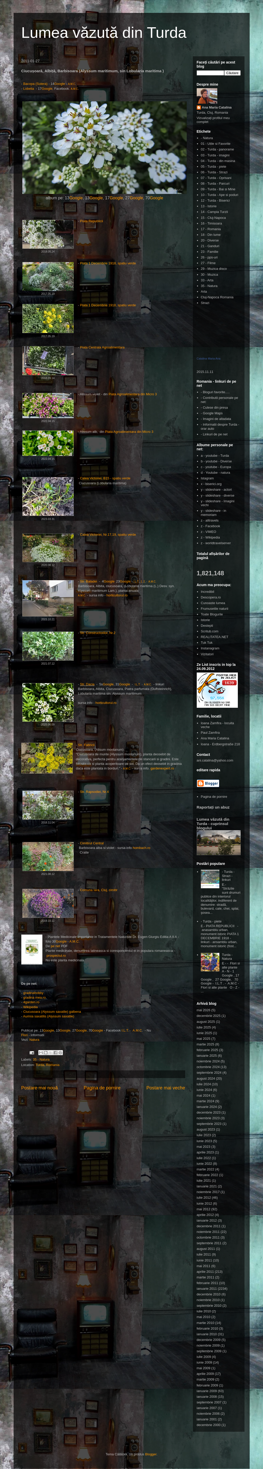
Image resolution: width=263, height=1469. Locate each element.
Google (59, 84)
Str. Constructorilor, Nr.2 (97, 633)
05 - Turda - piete (213, 166)
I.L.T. (136, 581)
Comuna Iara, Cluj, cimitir (98, 890)
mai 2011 (203, 1266)
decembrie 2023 (209, 1112)
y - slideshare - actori (216, 489)
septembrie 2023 (209, 1124)
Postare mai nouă (39, 1087)
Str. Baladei (89, 581)
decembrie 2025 (209, 1016)
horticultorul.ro (117, 595)
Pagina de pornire (102, 1087)
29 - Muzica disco (214, 269)
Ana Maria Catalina (217, 107)
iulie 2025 (204, 1027)
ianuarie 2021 (207, 1186)
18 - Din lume (211, 235)
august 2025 (206, 1022)
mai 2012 (203, 1209)
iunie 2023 (204, 1141)
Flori (24, 1035)
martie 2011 (205, 1277)
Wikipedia (30, 1007)
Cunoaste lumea (213, 603)
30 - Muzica (209, 274)
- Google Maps (212, 413)
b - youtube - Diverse (216, 461)
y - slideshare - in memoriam (213, 513)
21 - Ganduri (210, 246)
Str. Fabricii (86, 745)
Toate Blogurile (212, 614)
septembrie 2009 (209, 1351)
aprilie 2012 (205, 1215)
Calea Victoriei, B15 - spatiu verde (105, 478)
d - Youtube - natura (215, 472)
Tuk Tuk (207, 642)
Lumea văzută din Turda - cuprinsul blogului (213, 823)
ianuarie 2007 (207, 1408)
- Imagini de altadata (216, 419)
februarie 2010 (207, 1328)
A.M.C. (152, 581)
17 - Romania (211, 229)
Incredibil (207, 592)
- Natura (207, 138)
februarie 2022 (207, 1175)
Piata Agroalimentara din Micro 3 (132, 394)
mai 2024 (203, 1095)
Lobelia (29, 89)
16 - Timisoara (211, 223)
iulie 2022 (204, 1158)
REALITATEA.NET (214, 637)
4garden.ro (31, 1002)
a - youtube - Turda (215, 456)
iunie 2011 (204, 1260)
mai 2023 (203, 1147)
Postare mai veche (165, 1087)
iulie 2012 (204, 1197)
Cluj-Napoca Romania (217, 297)
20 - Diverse (210, 240)
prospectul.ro (56, 955)
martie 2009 (205, 1379)
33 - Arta (207, 280)
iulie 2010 (204, 1311)
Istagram (207, 478)
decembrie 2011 (209, 1226)
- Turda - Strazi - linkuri (228, 876)
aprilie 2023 (205, 1152)
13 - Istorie (209, 206)
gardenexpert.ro (162, 768)
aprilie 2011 (205, 1272)
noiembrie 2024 (208, 1061)
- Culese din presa (214, 407)
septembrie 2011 (209, 1243)
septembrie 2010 (209, 1305)
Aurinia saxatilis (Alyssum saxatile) (48, 1016)
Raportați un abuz (213, 807)
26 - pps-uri (209, 257)
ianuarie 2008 (207, 1397)
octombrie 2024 (208, 1067)
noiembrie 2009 (208, 1345)
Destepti (207, 626)
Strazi (205, 303)
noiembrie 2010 (208, 1300)
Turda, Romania (48, 1065)
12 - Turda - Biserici (215, 200)
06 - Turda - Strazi (214, 172)
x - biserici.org (211, 484)
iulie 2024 (204, 1084)
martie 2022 (205, 1169)
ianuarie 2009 (207, 1391)
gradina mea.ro (34, 997)
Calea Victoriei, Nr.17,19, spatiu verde (108, 534)
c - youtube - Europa (216, 467)
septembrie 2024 (209, 1072)
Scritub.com (210, 631)
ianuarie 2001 (207, 1419)
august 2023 (206, 1129)
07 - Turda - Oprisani (216, 178)
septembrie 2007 (209, 1402)
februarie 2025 (207, 1050)
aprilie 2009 (205, 1374)
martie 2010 (205, 1323)
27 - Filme (208, 263)
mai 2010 (203, 1317)
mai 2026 (203, 1010)
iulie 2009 (204, 1357)
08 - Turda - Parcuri (215, 183)
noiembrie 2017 (208, 1192)
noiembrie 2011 (208, 1232)
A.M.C (71, 84)
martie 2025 (205, 1044)
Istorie (205, 620)
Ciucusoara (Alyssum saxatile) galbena (52, 1012)
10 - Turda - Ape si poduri (219, 195)
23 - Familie (209, 252)
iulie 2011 (204, 1254)
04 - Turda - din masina (218, 161)
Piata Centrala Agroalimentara (102, 347)
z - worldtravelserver (216, 543)
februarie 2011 (207, 1283)
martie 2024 (205, 1101)
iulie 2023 (204, 1135)
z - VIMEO (208, 532)
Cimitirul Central (92, 843)
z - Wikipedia (210, 537)
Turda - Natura (227, 957)
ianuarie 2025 (207, 1056)
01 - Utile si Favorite (216, 144)
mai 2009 (203, 1368)
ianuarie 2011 (207, 1289)
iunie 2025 (204, 1033)
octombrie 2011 (208, 1237)
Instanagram (210, 648)
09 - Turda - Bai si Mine (218, 189)
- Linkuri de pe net (214, 434)
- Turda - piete (211, 921)
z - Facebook (210, 526)
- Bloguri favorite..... (215, 392)
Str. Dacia (87, 684)
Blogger (150, 1454)
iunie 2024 (204, 1090)
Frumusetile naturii (214, 609)
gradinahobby (33, 993)
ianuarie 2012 (207, 1220)
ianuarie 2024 (207, 1107)
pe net (56, 946)
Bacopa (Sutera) (35, 84)
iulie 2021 (204, 1181)
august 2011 (206, 1249)
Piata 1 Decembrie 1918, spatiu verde (108, 263)
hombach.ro (142, 848)
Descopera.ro (211, 597)
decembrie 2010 (209, 1294)
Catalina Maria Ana (209, 358)
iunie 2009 (204, 1362)
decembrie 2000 (209, 1425)
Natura (34, 1040)
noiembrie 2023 (208, 1118)
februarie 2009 (207, 1385)
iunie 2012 (204, 1203)
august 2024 (206, 1078)
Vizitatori (207, 654)
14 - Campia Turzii (214, 212)
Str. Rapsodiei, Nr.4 (94, 792)
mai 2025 (203, 1039)
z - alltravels (210, 520)
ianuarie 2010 (207, 1334)
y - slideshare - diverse (217, 495)
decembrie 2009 (209, 1340)
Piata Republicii (91, 221)
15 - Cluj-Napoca (213, 218)
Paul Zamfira (210, 732)
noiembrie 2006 (208, 1414)
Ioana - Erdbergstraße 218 (220, 744)
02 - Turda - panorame (217, 149)
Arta (204, 291)
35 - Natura (41, 1059)
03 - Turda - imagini (215, 155)
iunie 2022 (204, 1164)
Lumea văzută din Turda (104, 32)
